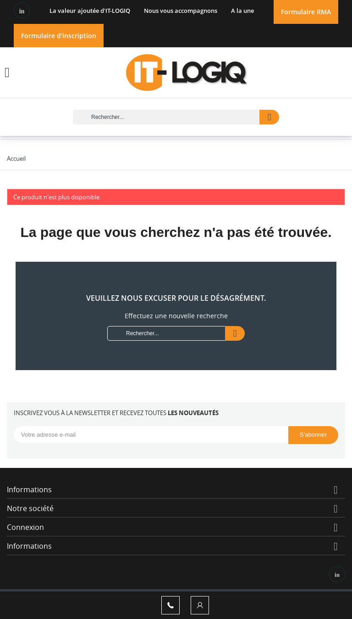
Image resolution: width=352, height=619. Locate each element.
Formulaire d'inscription (58, 35)
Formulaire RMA (306, 11)
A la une (242, 10)
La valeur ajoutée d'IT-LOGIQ (90, 10)
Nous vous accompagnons (180, 10)
